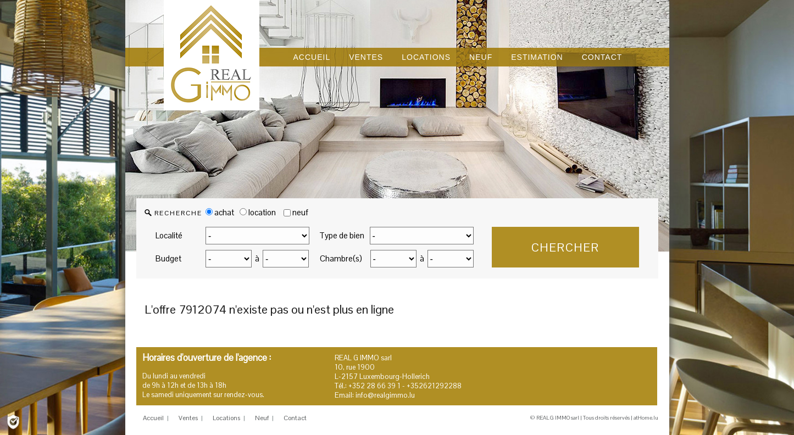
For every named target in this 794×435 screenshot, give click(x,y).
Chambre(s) (341, 258)
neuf (300, 212)
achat (220, 212)
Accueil (153, 418)
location (258, 212)
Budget (168, 258)
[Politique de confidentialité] (13, 421)
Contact (295, 418)
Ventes (188, 418)
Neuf (262, 418)
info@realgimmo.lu (385, 395)
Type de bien (341, 235)
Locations (226, 418)
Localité (169, 235)
